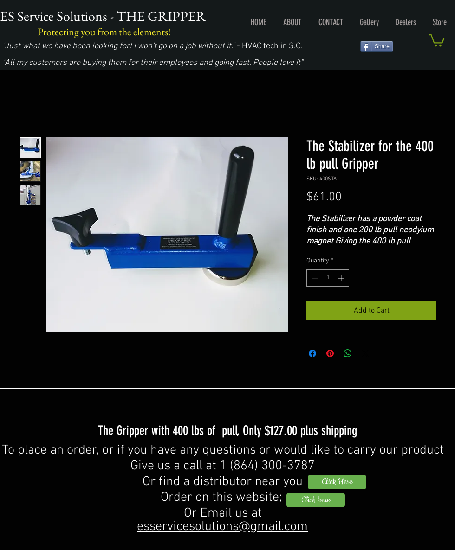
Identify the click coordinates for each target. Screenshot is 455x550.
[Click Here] (337, 482)
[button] (437, 39)
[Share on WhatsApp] (347, 353)
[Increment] (342, 278)
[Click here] (315, 500)
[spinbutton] (327, 278)
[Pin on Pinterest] (330, 353)
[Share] (376, 46)
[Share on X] (365, 353)
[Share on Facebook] (312, 353)
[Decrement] (313, 278)
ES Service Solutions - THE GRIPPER (103, 16)
